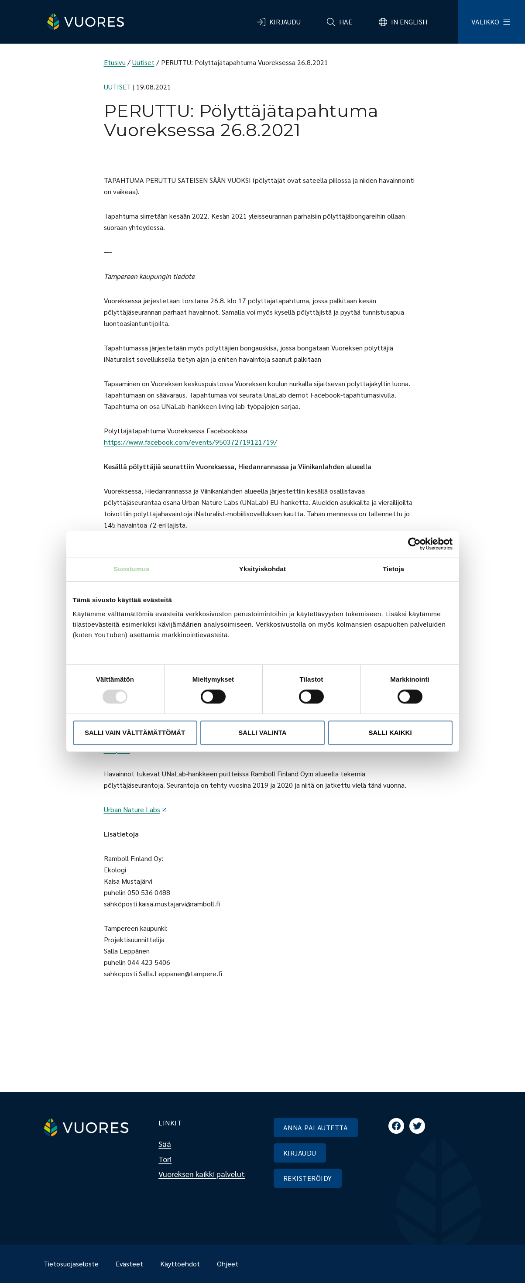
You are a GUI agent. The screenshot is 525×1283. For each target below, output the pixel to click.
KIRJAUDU (299, 1152)
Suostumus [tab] (131, 569)
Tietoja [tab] (393, 569)
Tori (165, 1159)
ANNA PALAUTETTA (315, 1127)
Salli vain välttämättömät (135, 732)
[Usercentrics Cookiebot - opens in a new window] (414, 543)
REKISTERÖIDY (307, 1178)
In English (409, 21)
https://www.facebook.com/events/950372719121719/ (190, 441)
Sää (164, 1144)
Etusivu (115, 62)
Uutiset (143, 62)
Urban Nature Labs (135, 809)
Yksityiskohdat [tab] (262, 569)
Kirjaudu (285, 21)
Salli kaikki (390, 732)
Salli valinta (262, 732)
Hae (345, 21)
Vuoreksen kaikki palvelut (201, 1174)
